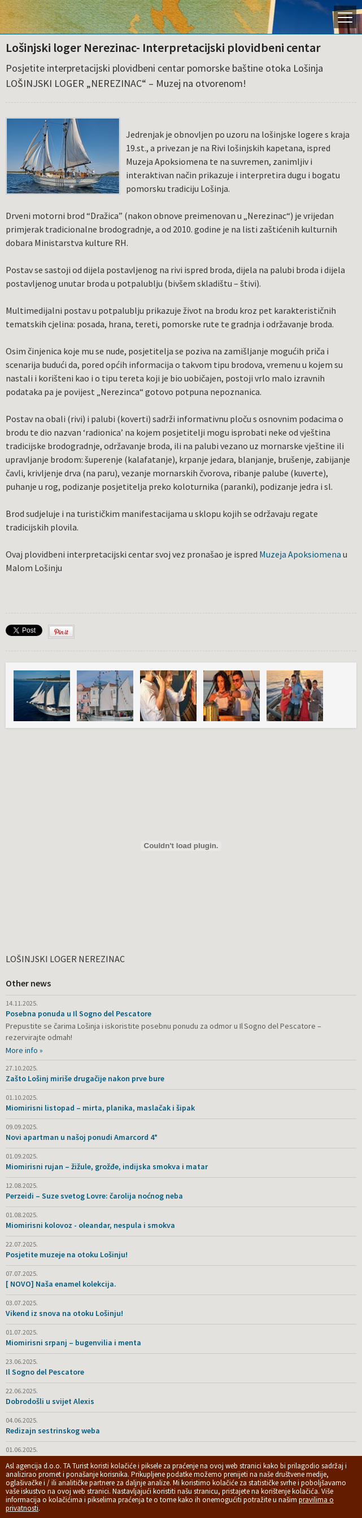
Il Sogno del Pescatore (45, 1372)
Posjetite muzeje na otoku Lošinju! (67, 1254)
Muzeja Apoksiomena (299, 554)
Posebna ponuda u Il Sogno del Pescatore (78, 1013)
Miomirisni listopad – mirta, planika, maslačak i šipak (100, 1108)
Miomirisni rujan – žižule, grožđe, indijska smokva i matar (107, 1166)
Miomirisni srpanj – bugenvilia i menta (73, 1342)
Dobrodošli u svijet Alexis (50, 1401)
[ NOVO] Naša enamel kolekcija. (61, 1284)
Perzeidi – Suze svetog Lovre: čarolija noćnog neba (94, 1196)
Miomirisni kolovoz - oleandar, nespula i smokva (90, 1225)
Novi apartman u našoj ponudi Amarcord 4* (82, 1137)
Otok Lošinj (48, 17)
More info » (24, 1050)
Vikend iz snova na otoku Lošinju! (64, 1313)
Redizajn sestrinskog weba (53, 1430)
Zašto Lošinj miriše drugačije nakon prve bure (85, 1078)
